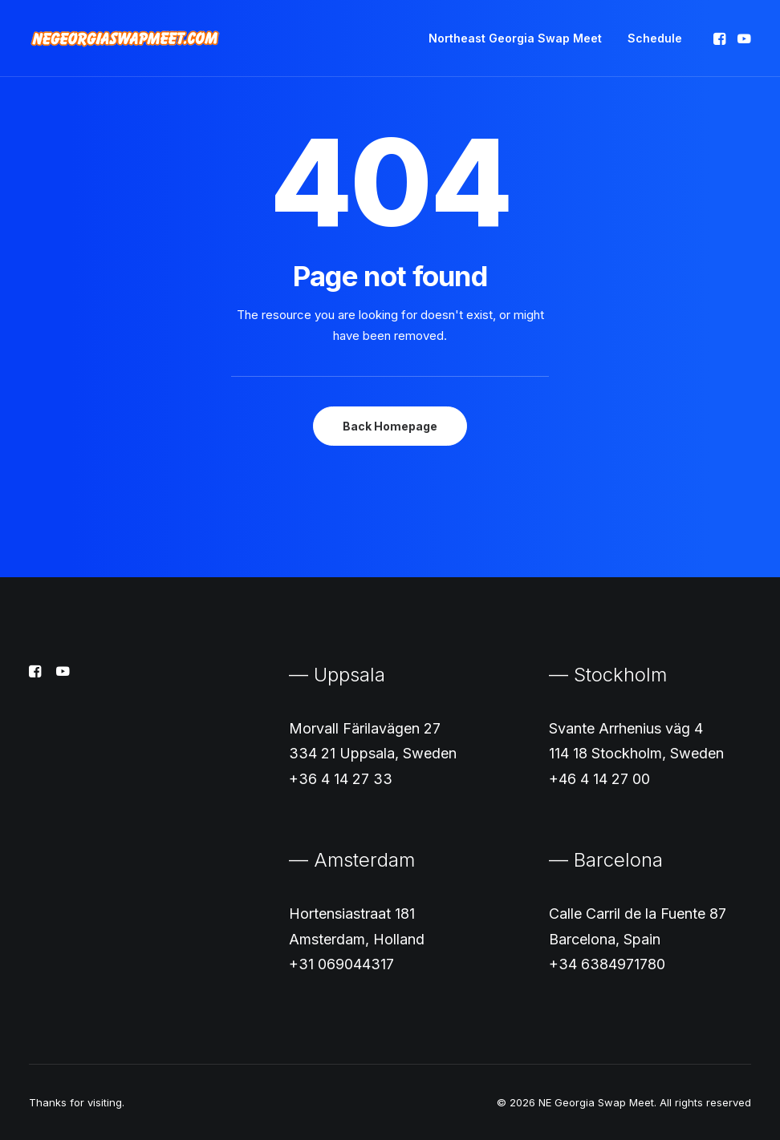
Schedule (655, 38)
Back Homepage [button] (390, 426)
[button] (721, 38)
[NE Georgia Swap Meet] (125, 38)
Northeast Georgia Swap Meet (515, 38)
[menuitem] (515, 38)
